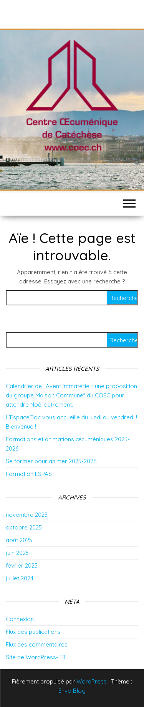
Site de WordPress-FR (35, 657)
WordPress (91, 681)
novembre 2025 (27, 514)
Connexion (20, 619)
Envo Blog (72, 690)
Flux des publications (33, 631)
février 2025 (22, 565)
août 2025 (19, 540)
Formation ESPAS (29, 473)
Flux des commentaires (37, 644)
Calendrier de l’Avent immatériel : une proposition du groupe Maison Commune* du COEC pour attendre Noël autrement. (71, 395)
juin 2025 (17, 552)
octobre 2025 (24, 527)
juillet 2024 (19, 578)
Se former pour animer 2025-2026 (51, 461)
